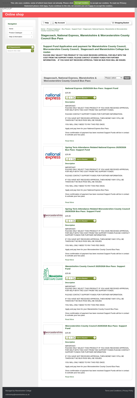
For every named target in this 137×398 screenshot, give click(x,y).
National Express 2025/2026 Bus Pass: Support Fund (91, 88)
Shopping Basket (122, 23)
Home (11, 29)
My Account (60, 23)
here (46, 6)
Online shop (14, 14)
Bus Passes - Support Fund (71, 29)
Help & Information (15, 36)
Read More (69, 141)
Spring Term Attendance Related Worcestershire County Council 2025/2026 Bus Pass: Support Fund (97, 210)
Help (47, 23)
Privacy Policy (128, 391)
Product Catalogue (15, 33)
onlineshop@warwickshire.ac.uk (17, 395)
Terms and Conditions (113, 391)
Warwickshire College (23, 391)
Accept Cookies (82, 3)
